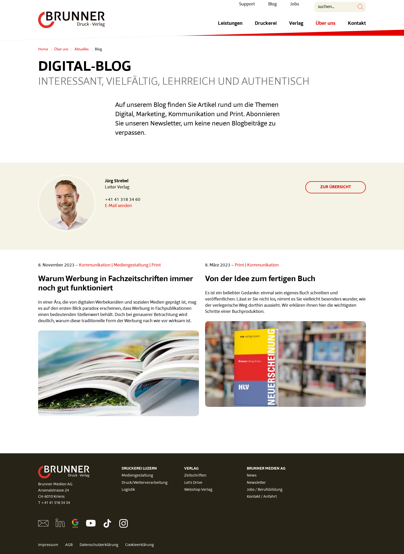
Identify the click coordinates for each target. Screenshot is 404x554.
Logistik (128, 490)
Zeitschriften (195, 476)
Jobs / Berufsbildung (264, 490)
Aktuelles (81, 49)
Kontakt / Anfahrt (262, 497)
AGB (69, 545)
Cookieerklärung (139, 545)
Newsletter (256, 483)
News (252, 476)
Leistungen (230, 27)
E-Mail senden (118, 206)
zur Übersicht (335, 187)
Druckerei (266, 27)
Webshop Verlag (198, 490)
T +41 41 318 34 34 (54, 503)
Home (43, 49)
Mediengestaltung (131, 265)
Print (156, 265)
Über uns (325, 27)
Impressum (48, 545)
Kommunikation (95, 265)
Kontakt (357, 27)
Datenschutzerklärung (99, 545)
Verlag (296, 27)
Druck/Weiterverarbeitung (144, 483)
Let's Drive (193, 483)
